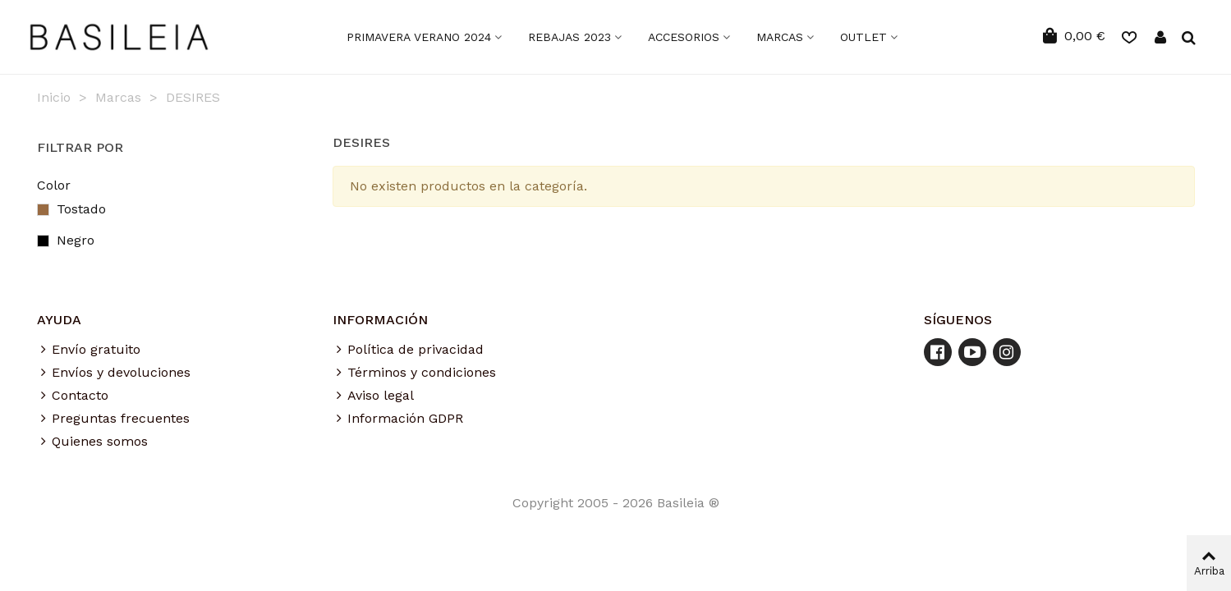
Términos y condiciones (414, 373)
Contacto (72, 395)
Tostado (91, 209)
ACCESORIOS (683, 37)
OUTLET (863, 37)
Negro (85, 240)
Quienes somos (92, 441)
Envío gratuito (88, 350)
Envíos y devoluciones (114, 373)
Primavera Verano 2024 (419, 37)
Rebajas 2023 (569, 37)
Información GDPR (398, 418)
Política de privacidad (408, 350)
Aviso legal (373, 395)
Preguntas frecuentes (113, 418)
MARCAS (779, 37)
